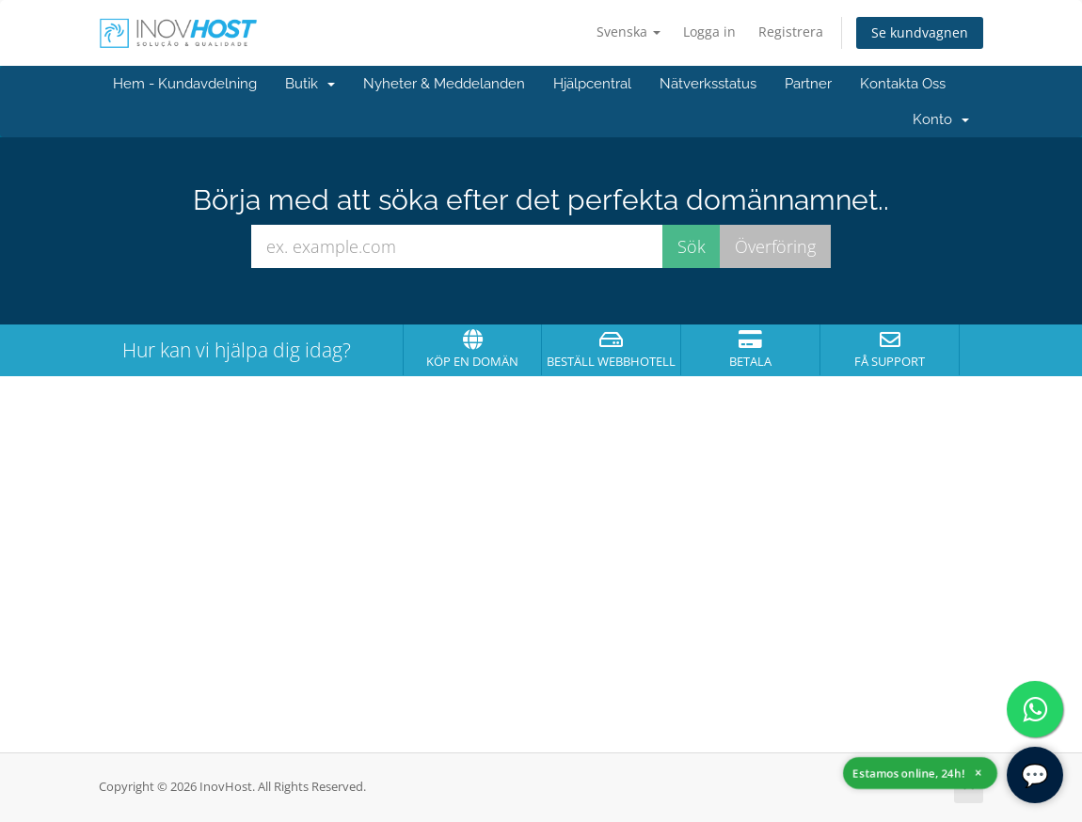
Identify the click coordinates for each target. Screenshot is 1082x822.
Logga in (709, 31)
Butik (310, 83)
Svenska (628, 31)
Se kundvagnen (919, 32)
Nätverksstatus (708, 83)
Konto (941, 119)
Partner (808, 83)
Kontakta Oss (903, 83)
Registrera (790, 31)
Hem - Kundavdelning (185, 83)
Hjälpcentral (592, 83)
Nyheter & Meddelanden (444, 83)
